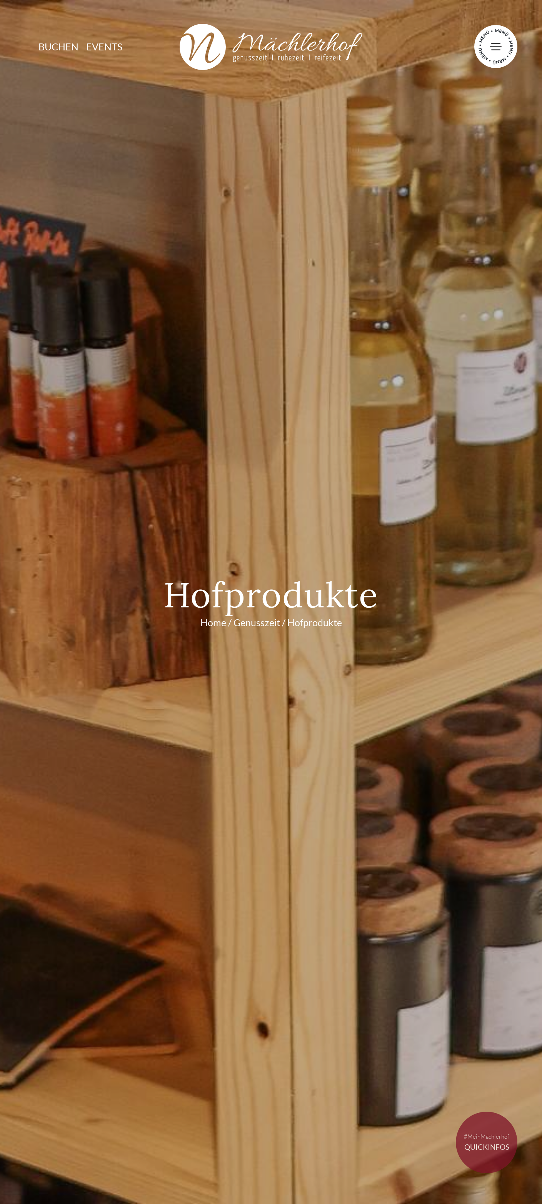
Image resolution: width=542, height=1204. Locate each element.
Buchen (58, 46)
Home (213, 622)
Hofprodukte (314, 622)
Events (104, 46)
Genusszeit (256, 622)
